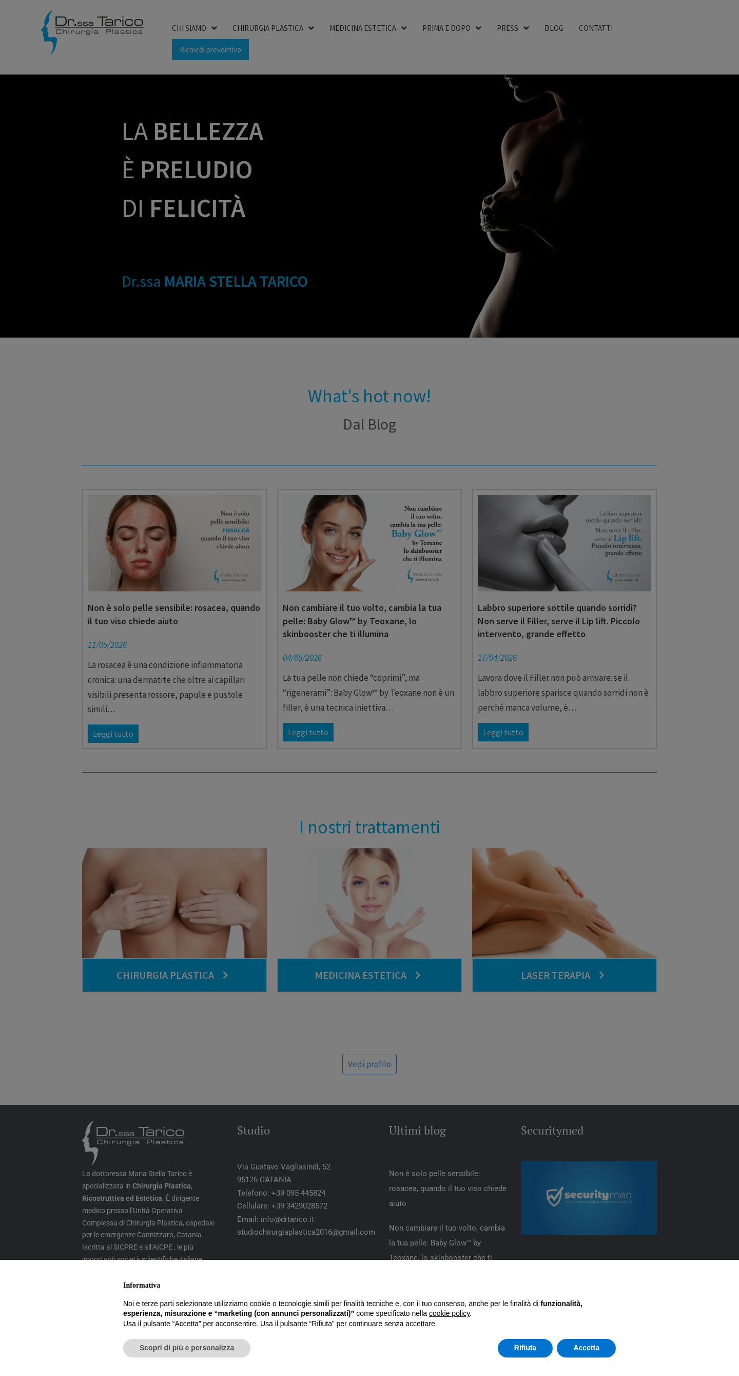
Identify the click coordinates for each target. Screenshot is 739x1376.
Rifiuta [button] (525, 1348)
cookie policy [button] (449, 1313)
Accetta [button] (586, 1348)
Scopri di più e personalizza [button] (187, 1348)
